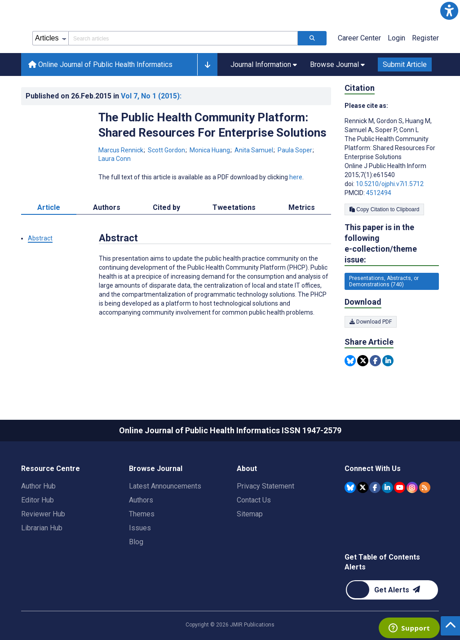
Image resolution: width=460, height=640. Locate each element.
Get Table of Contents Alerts (382, 562)
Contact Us (254, 500)
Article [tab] (48, 207)
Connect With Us (373, 468)
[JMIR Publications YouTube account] (399, 487)
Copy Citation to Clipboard (384, 209)
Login (396, 38)
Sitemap (250, 514)
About (247, 468)
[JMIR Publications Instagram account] (412, 487)
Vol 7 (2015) (151, 96)
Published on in (103, 96)
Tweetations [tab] (234, 207)
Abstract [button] (40, 238)
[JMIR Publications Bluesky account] (350, 487)
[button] (449, 11)
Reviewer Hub (43, 514)
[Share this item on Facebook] (375, 360)
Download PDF (370, 322)
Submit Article (405, 64)
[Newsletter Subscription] (392, 590)
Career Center (359, 38)
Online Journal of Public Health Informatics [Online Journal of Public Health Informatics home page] (100, 64)
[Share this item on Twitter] (362, 360)
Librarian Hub (41, 528)
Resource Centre (50, 468)
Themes (142, 514)
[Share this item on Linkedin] (388, 360)
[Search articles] (312, 38)
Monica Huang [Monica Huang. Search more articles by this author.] (210, 150)
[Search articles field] (183, 38)
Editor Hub (37, 500)
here (295, 177)
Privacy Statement (265, 486)
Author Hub (38, 486)
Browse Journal (155, 468)
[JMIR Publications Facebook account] (374, 487)
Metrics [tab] (301, 207)
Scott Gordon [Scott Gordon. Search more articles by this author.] (167, 150)
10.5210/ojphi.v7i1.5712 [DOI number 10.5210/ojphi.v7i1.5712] (390, 183)
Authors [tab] (106, 207)
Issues (140, 528)
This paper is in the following (392, 243)
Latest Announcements (165, 486)
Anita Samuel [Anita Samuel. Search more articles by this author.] (254, 150)
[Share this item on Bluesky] (350, 360)
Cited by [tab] (166, 207)
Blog (136, 542)
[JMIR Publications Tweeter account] (362, 487)
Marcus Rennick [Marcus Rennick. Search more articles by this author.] (121, 150)
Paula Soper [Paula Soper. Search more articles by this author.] (296, 150)
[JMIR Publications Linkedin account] (387, 487)
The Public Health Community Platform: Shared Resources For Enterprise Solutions (212, 125)
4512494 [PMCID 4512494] (378, 192)
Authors (141, 500)
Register (425, 38)
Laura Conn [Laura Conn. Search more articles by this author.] (114, 158)
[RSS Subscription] (424, 487)
